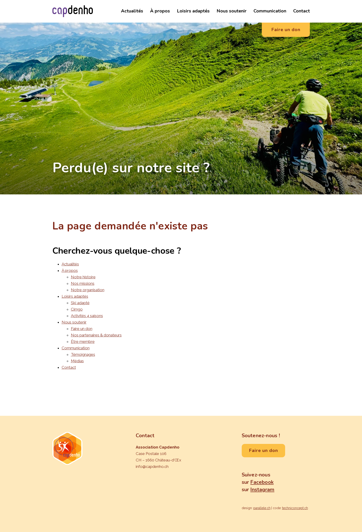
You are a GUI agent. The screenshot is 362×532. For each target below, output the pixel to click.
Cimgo (77, 309)
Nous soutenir (232, 11)
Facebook (262, 482)
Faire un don (81, 328)
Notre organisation (87, 290)
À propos (160, 11)
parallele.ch (262, 508)
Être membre (83, 341)
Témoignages (83, 354)
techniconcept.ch (295, 508)
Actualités (132, 11)
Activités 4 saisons (87, 315)
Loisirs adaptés (193, 11)
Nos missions (82, 283)
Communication (269, 11)
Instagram (262, 489)
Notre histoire (83, 277)
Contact (301, 11)
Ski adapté (80, 302)
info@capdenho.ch (152, 466)
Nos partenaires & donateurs (96, 335)
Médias (77, 361)
